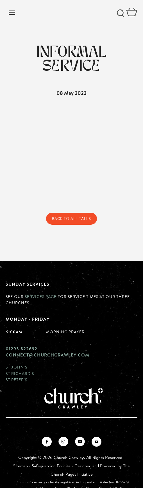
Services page (40, 296)
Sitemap (20, 465)
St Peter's (16, 379)
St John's (16, 367)
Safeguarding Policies (51, 465)
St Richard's (20, 373)
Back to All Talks (71, 218)
